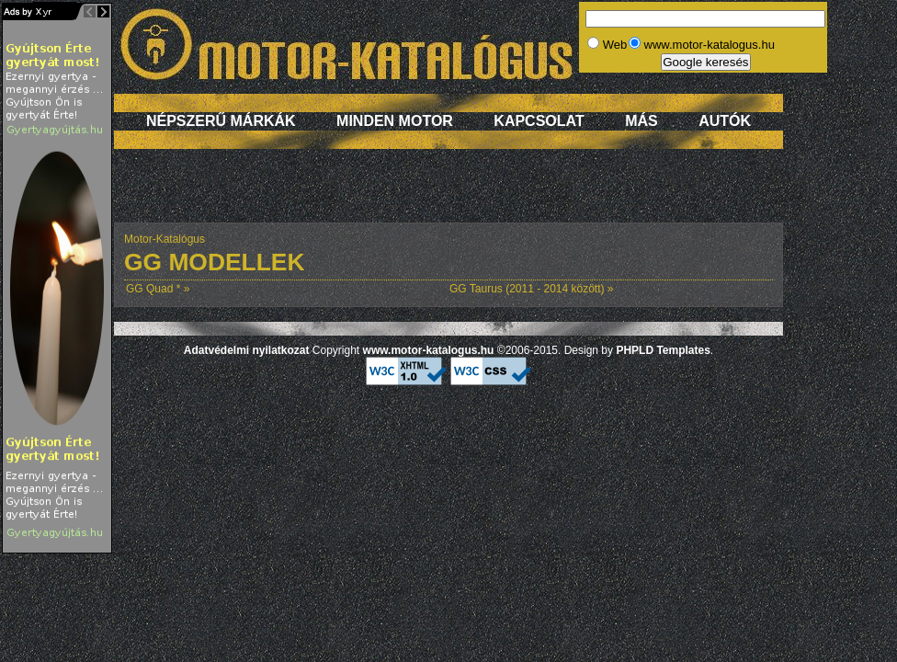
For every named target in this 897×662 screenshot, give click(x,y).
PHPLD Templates (663, 350)
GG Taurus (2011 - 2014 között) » (531, 288)
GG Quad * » (157, 288)
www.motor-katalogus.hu (428, 350)
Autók (724, 121)
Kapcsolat (539, 121)
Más (641, 121)
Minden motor (394, 121)
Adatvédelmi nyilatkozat (247, 350)
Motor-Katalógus (164, 239)
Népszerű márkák (221, 121)
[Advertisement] (449, 195)
